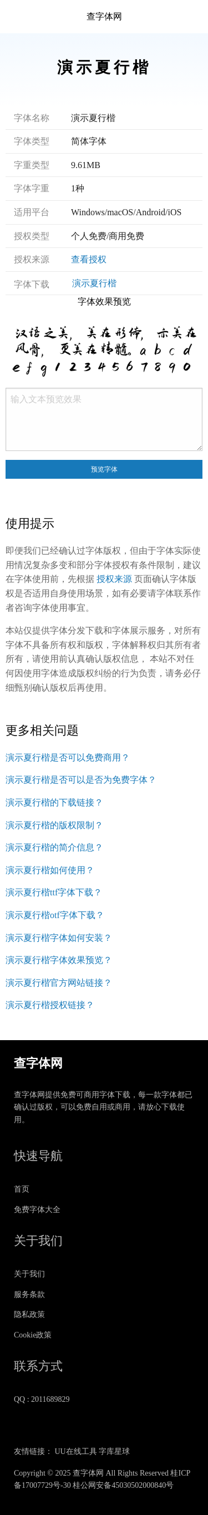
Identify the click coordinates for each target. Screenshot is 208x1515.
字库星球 (114, 1451)
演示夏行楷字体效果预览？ (59, 960)
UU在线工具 (76, 1451)
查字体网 (104, 16)
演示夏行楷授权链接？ (50, 1005)
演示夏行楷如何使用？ (50, 870)
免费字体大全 (37, 1209)
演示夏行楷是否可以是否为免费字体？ (81, 779)
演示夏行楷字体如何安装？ (59, 938)
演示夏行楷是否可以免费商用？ (68, 757)
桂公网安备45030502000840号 (123, 1485)
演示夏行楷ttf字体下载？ (54, 892)
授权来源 (114, 579)
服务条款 (29, 1294)
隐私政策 (29, 1314)
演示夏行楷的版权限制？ (54, 825)
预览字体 (104, 469)
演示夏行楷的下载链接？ (54, 802)
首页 (21, 1189)
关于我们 (29, 1274)
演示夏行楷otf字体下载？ (55, 915)
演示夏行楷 (94, 283)
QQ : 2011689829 (42, 1399)
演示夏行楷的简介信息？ (54, 847)
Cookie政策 (33, 1335)
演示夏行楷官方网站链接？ (59, 982)
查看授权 (88, 259)
